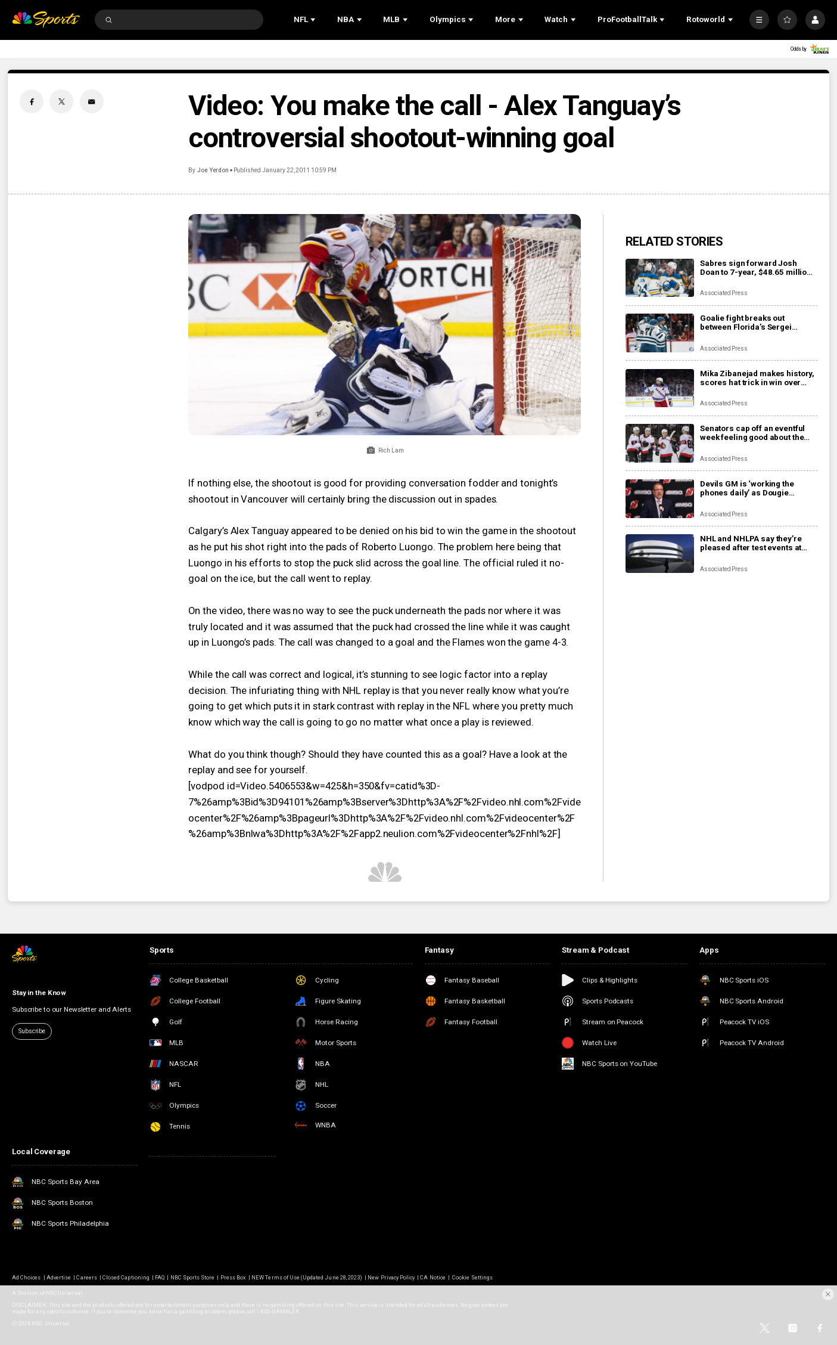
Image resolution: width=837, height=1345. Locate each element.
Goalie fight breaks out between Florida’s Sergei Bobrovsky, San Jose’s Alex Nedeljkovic (751, 322)
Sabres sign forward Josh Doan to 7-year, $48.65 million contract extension (755, 268)
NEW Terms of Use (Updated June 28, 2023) (306, 1277)
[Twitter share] (61, 101)
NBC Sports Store (192, 1277)
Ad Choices (26, 1277)
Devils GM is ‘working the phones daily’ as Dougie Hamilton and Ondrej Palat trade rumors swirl (749, 488)
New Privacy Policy (391, 1277)
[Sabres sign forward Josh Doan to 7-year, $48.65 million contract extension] (660, 278)
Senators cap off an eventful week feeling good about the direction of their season (752, 433)
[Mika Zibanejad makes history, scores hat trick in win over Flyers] (660, 388)
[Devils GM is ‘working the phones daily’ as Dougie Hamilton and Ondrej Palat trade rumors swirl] (660, 498)
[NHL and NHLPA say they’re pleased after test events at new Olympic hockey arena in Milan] (660, 553)
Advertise (58, 1277)
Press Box (233, 1277)
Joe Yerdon (213, 170)
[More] (759, 19)
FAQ (159, 1277)
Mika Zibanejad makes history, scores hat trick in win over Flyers (757, 378)
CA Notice (432, 1277)
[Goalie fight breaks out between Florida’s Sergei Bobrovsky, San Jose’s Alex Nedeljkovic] (660, 333)
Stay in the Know (39, 992)
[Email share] (92, 101)
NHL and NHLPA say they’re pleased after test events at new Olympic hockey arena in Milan (754, 543)
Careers (86, 1277)
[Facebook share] (31, 101)
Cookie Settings (472, 1277)
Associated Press (724, 293)
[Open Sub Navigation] (314, 19)
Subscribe (31, 1031)
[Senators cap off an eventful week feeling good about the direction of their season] (660, 443)
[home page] (46, 19)
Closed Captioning (126, 1277)
